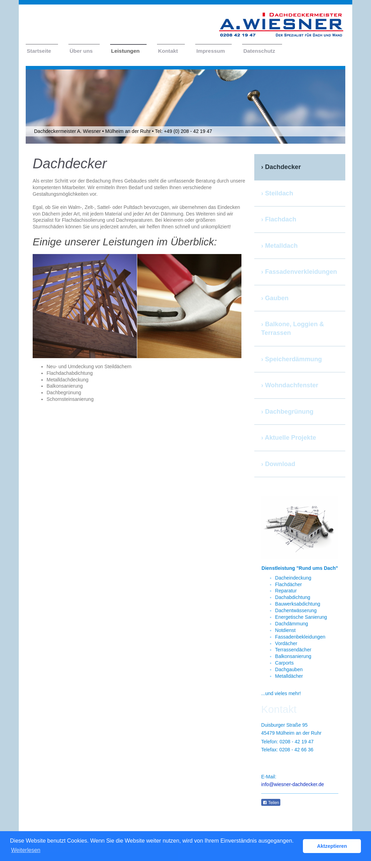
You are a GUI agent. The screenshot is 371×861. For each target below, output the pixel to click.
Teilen (271, 802)
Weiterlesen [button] (25, 850)
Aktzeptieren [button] (332, 846)
